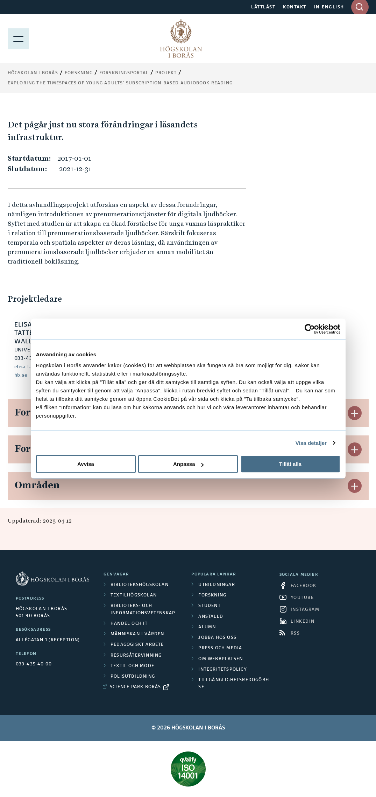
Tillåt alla (290, 464)
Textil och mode (132, 666)
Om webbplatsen (220, 659)
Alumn (207, 627)
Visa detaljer (311, 443)
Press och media (220, 648)
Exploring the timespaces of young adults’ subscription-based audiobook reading (120, 83)
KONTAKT (294, 7)
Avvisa (85, 464)
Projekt (166, 73)
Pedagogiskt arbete (137, 644)
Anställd (210, 616)
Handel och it (129, 623)
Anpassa (188, 464)
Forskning (79, 73)
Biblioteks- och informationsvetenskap (143, 609)
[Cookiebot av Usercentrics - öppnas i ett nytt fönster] (309, 329)
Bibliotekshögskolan (140, 584)
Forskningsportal (124, 73)
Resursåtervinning (136, 655)
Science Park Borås (135, 687)
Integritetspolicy (222, 669)
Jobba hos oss (217, 637)
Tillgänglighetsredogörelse (234, 684)
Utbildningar (216, 584)
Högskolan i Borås (33, 73)
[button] (355, 413)
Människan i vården (137, 634)
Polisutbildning (133, 676)
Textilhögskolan (134, 595)
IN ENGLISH (329, 7)
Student (209, 605)
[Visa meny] (18, 38)
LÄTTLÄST (263, 7)
